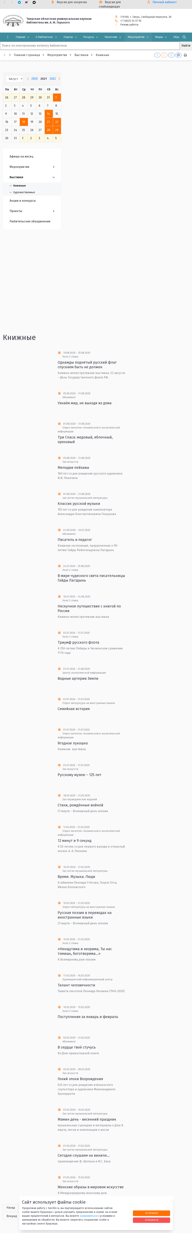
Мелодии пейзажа (73, 467)
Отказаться (151, 1220)
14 (48, 114)
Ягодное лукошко (73, 743)
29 (56, 130)
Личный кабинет (164, 2)
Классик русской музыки (79, 503)
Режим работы (129, 24)
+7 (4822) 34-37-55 (130, 20)
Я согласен (151, 1213)
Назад (10, 1207)
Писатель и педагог (75, 539)
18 (23, 122)
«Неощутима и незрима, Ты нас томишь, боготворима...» (85, 951)
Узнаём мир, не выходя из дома (85, 403)
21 (48, 122)
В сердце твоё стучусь (77, 1047)
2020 (34, 78)
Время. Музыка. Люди (76, 876)
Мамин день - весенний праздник (87, 1119)
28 (48, 130)
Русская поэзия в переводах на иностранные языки (85, 914)
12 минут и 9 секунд (74, 840)
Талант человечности (76, 985)
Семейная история (74, 709)
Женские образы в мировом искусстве (91, 1187)
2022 (53, 78)
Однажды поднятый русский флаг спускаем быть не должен (87, 364)
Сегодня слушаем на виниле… (84, 1155)
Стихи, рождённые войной (80, 805)
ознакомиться (88, 1215)
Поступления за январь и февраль (88, 1016)
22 (56, 122)
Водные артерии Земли (78, 678)
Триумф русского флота (78, 642)
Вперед (11, 1216)
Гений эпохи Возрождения (80, 1079)
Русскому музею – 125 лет (79, 775)
